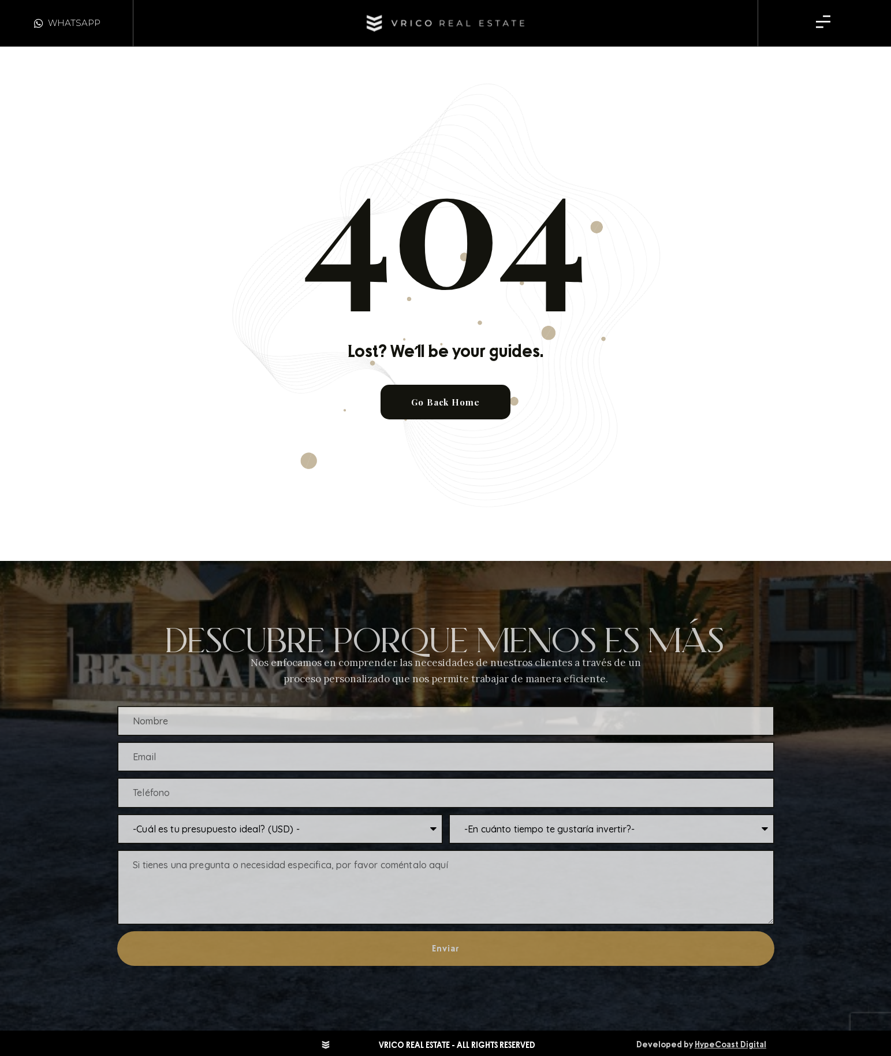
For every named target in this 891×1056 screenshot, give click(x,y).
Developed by (701, 1044)
